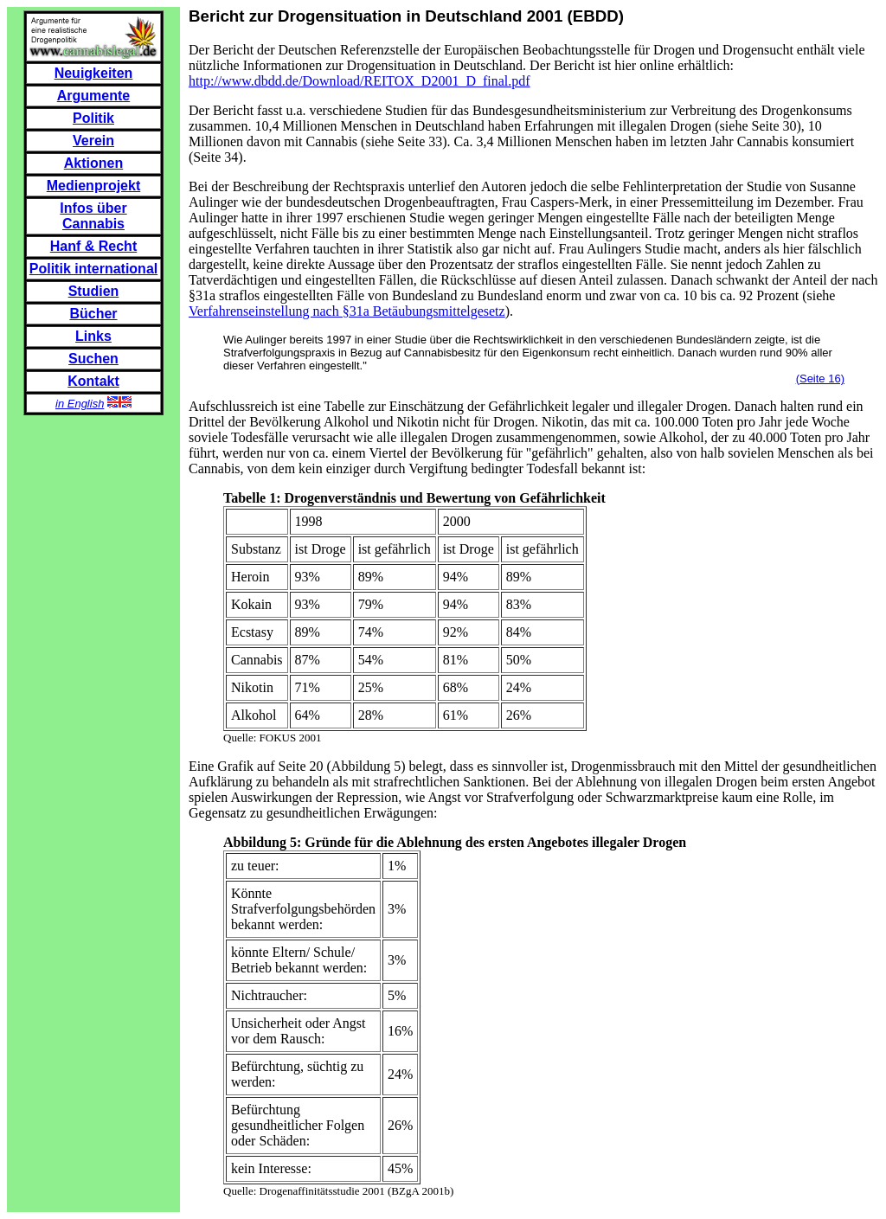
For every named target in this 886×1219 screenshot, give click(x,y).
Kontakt (93, 381)
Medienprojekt (93, 185)
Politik (93, 118)
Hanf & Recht (93, 246)
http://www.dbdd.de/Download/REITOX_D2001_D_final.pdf (359, 81)
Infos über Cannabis (93, 216)
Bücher (93, 313)
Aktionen (93, 163)
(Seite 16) (820, 378)
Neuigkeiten (94, 73)
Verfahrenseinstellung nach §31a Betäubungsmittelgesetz (347, 311)
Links (93, 336)
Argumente (93, 95)
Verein (93, 140)
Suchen (93, 358)
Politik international (93, 268)
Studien (93, 291)
